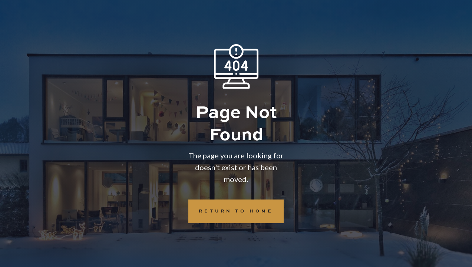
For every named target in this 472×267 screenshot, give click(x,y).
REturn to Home (230, 211)
